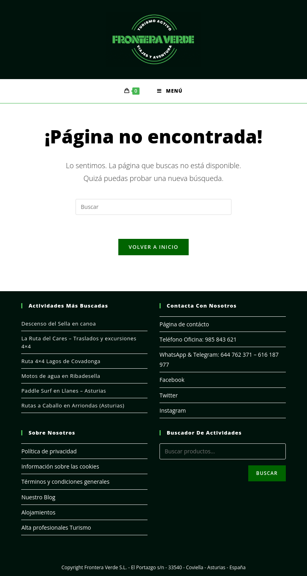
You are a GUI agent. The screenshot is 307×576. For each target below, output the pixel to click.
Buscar (267, 473)
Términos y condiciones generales (65, 481)
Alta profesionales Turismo (56, 527)
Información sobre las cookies (60, 466)
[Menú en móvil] (169, 91)
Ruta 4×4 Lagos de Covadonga (60, 361)
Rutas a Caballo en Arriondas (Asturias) (72, 405)
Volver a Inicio (153, 246)
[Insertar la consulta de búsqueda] (153, 207)
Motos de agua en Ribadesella (60, 375)
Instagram (172, 410)
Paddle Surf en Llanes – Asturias (63, 390)
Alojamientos (38, 512)
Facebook (171, 379)
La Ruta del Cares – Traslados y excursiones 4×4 (78, 342)
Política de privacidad (48, 451)
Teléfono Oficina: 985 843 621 (198, 339)
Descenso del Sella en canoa (58, 323)
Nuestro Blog (38, 497)
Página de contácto (184, 324)
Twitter (168, 395)
